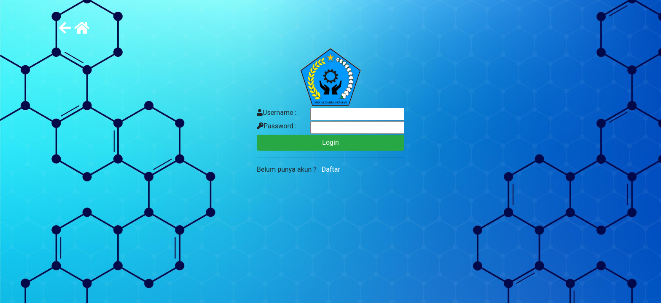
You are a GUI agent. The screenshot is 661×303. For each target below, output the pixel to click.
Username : (276, 113)
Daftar (329, 169)
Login (330, 142)
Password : (277, 126)
